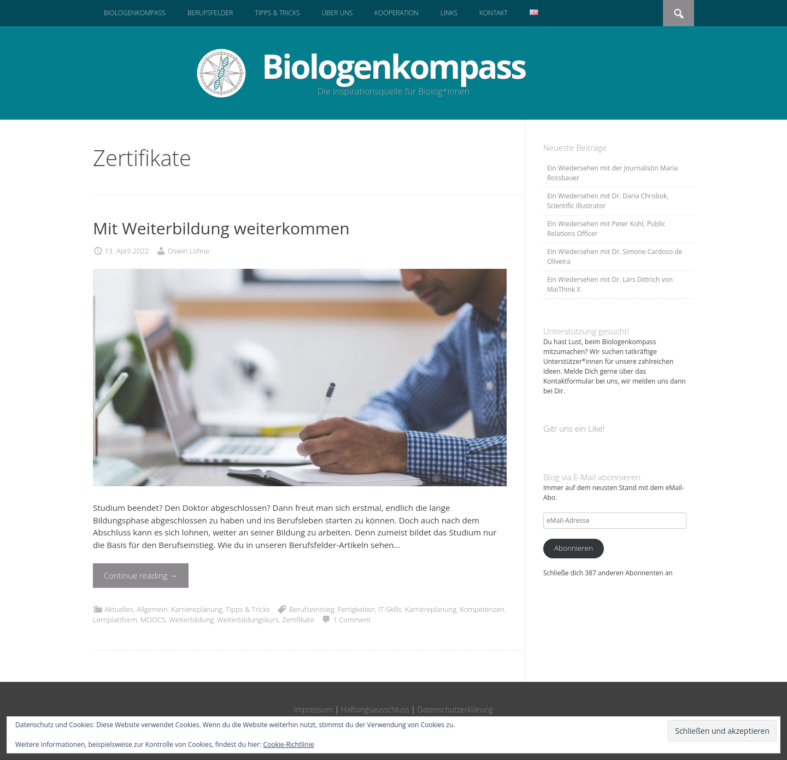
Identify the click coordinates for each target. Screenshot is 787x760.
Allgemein (152, 609)
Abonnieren (573, 548)
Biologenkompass (135, 12)
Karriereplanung (196, 609)
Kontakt (493, 12)
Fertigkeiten (356, 609)
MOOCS (153, 620)
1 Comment (352, 620)
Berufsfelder (210, 12)
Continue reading (141, 575)
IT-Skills (390, 609)
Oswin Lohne (188, 251)
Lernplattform (115, 620)
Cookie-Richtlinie (288, 744)
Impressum (313, 709)
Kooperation (396, 12)
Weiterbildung (191, 620)
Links (449, 12)
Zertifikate (298, 620)
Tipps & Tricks (277, 12)
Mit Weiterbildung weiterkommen (221, 228)
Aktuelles (118, 609)
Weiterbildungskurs (248, 620)
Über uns (337, 12)
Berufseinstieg (311, 609)
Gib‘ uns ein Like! (573, 428)
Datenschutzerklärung (456, 709)
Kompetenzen (482, 609)
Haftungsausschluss (375, 709)
